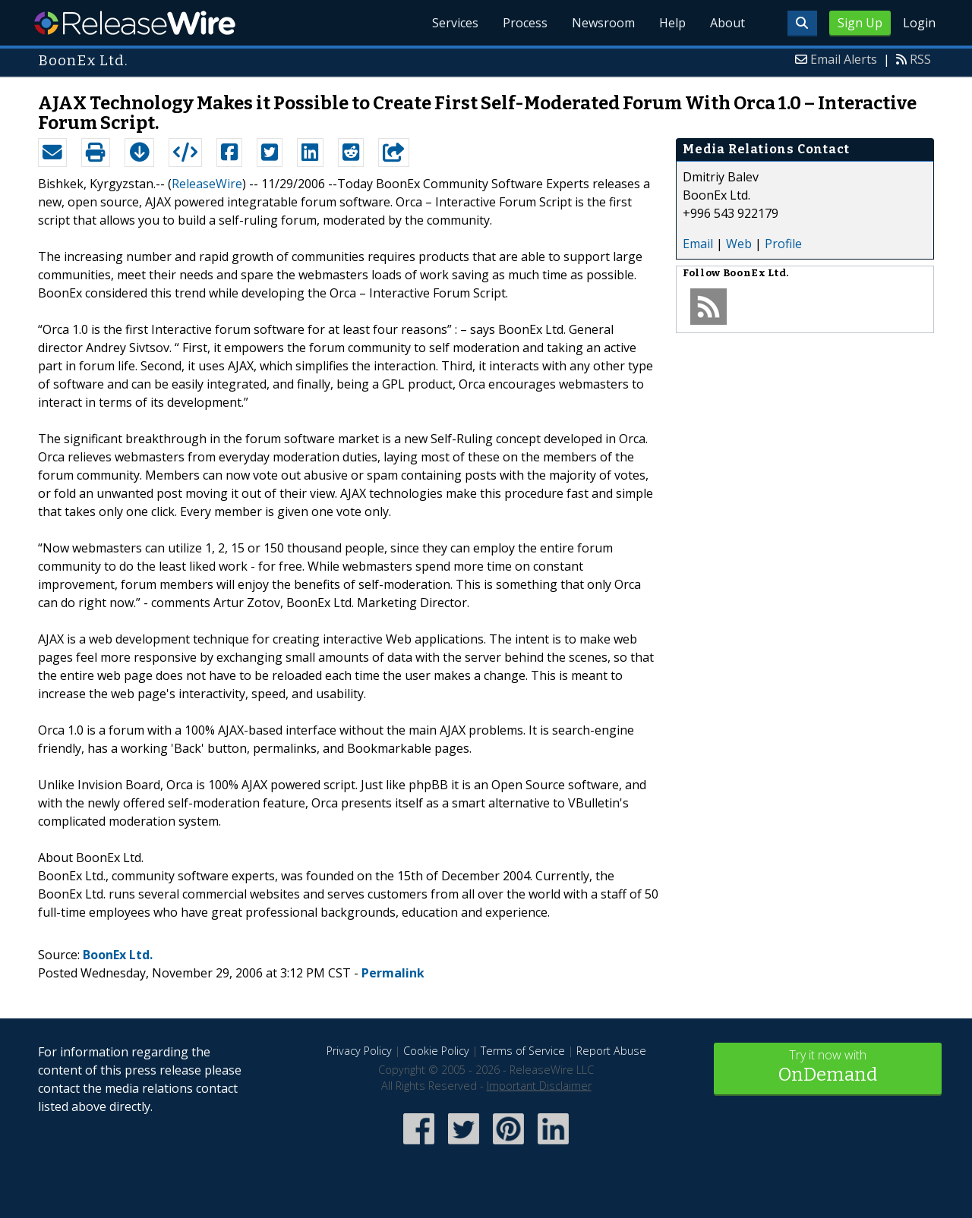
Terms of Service (523, 1050)
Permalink (392, 973)
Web (739, 243)
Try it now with (828, 1067)
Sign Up (860, 22)
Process (525, 22)
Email (698, 243)
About (727, 22)
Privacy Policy (359, 1050)
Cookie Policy (436, 1050)
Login (919, 22)
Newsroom (603, 22)
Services (455, 22)
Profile (783, 243)
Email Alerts (843, 59)
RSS (920, 59)
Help (672, 22)
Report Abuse (611, 1050)
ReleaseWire (134, 23)
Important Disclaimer (539, 1085)
